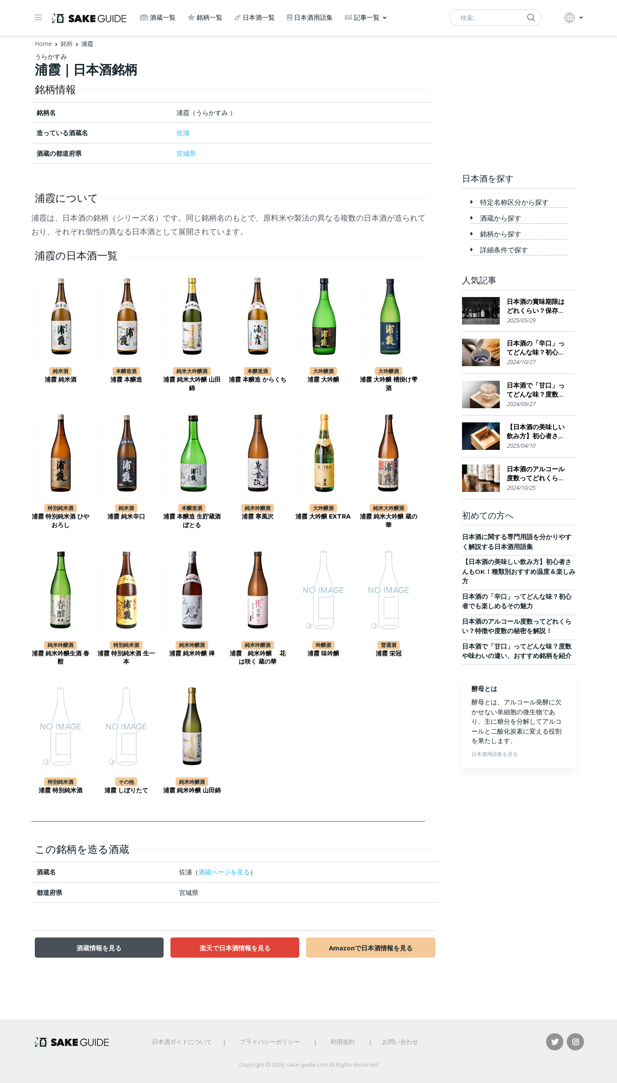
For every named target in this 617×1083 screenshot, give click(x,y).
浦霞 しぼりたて (126, 790)
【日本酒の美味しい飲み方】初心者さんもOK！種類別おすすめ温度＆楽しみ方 (537, 431)
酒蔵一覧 (158, 17)
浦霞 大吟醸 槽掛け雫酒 (388, 384)
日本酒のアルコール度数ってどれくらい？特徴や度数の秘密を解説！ (536, 473)
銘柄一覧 (205, 17)
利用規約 (343, 1041)
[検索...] (496, 17)
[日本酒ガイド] (89, 17)
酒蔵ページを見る (224, 872)
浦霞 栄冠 (388, 653)
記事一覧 (362, 17)
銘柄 (67, 43)
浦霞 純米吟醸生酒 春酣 (60, 657)
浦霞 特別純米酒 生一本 (126, 657)
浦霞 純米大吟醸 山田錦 (192, 384)
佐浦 (182, 132)
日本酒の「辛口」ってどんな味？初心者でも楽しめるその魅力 (536, 348)
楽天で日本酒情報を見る (235, 947)
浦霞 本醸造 (126, 379)
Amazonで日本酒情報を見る (371, 947)
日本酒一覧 (254, 17)
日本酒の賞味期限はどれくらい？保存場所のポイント (536, 306)
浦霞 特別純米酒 (60, 790)
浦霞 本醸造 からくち (257, 379)
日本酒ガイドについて (182, 1041)
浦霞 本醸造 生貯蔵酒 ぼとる (192, 521)
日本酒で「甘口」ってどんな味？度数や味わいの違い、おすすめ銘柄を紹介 (536, 390)
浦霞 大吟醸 (323, 379)
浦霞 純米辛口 (126, 516)
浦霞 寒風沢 (258, 516)
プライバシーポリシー (270, 1041)
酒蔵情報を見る (99, 947)
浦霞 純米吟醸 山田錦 (192, 790)
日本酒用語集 (310, 17)
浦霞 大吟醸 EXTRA (323, 516)
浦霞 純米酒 (60, 379)
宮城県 (186, 153)
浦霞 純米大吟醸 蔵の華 (388, 521)
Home (43, 43)
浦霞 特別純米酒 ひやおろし (60, 521)
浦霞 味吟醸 (323, 653)
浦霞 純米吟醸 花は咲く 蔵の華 (258, 657)
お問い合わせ (400, 1041)
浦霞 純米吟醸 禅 (192, 653)
